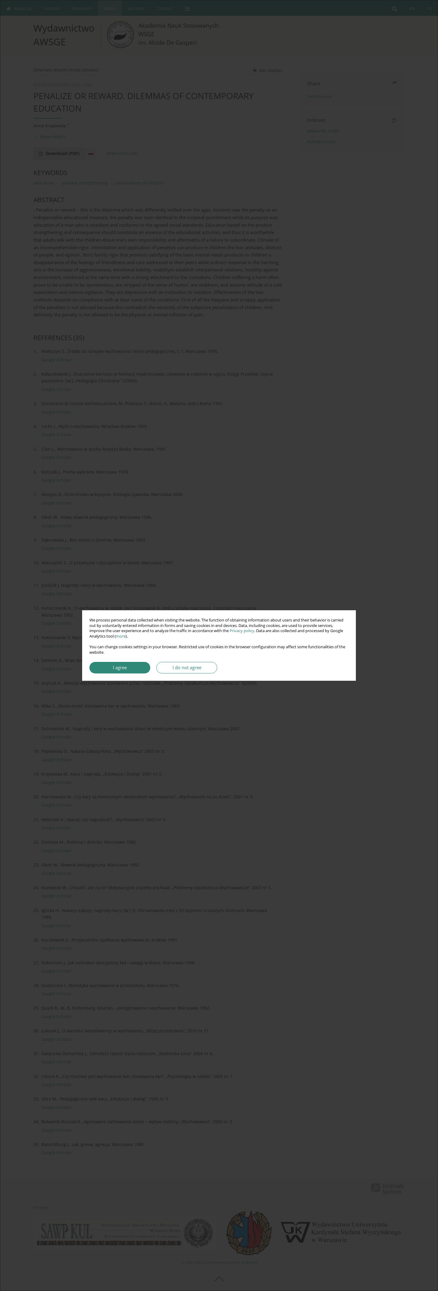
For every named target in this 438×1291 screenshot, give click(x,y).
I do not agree (186, 667)
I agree (120, 667)
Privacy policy (242, 630)
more (121, 636)
